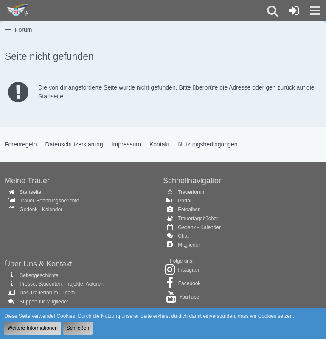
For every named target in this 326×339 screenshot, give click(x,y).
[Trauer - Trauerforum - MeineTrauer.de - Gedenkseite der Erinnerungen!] (16, 10)
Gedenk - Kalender (41, 210)
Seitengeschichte (39, 275)
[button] (314, 10)
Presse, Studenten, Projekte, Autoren (61, 284)
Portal (184, 201)
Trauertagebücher (198, 218)
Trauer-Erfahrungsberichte (49, 201)
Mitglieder (189, 245)
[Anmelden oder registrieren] (293, 10)
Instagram (189, 270)
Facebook (189, 283)
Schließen (78, 328)
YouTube (189, 297)
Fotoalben (189, 210)
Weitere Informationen (33, 328)
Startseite (30, 192)
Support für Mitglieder (44, 302)
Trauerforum (192, 192)
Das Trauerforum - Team (47, 293)
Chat (183, 236)
